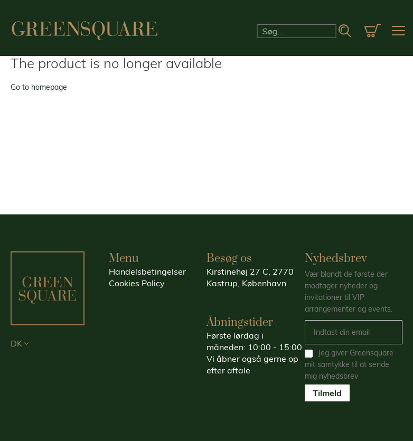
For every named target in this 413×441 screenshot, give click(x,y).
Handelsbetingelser (147, 271)
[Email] (354, 332)
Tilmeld (327, 393)
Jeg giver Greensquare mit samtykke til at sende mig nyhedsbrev (349, 364)
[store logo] (84, 30)
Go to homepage (39, 87)
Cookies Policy (137, 283)
